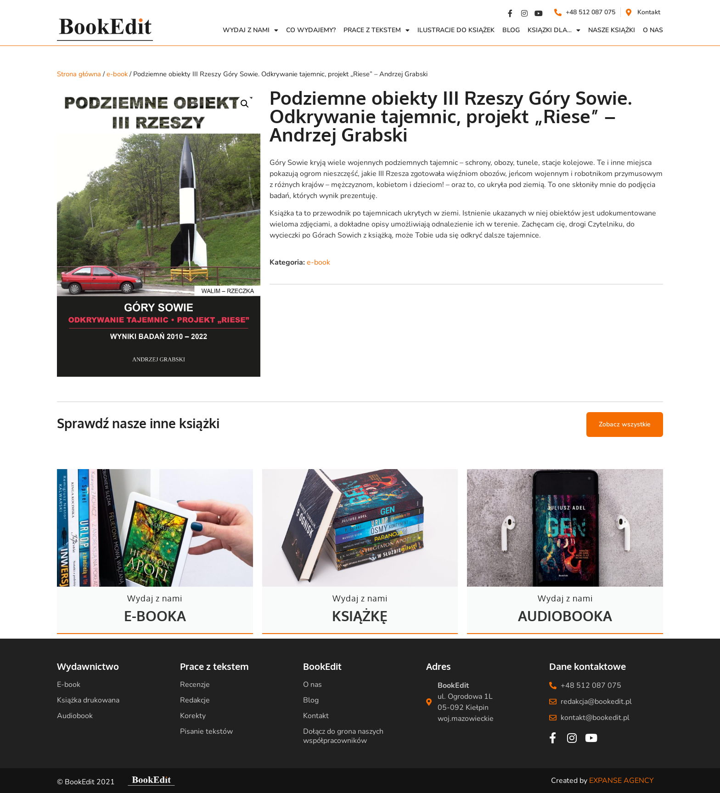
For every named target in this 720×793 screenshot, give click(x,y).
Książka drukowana (88, 700)
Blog (511, 30)
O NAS (653, 30)
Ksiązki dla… (554, 30)
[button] (244, 104)
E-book (68, 684)
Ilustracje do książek (456, 30)
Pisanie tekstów (206, 731)
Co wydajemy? (311, 30)
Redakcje (195, 700)
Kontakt (316, 715)
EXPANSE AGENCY (621, 781)
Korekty (193, 715)
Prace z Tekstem (376, 30)
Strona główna (79, 74)
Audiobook (75, 715)
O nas (312, 684)
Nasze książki (611, 30)
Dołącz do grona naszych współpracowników (343, 736)
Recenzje (195, 684)
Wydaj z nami (250, 30)
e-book (117, 74)
